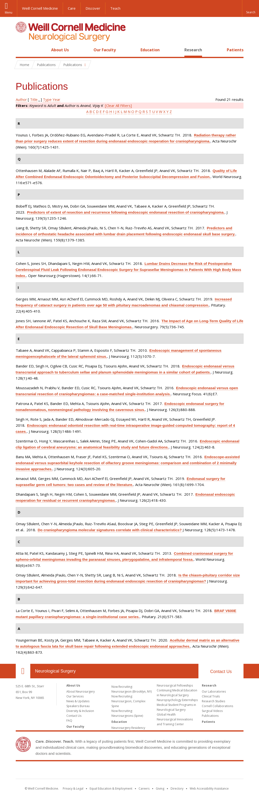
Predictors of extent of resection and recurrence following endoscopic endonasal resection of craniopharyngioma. (126, 212)
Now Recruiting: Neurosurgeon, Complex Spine (128, 701)
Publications (210, 716)
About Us (60, 49)
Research (193, 49)
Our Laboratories (214, 691)
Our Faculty (105, 49)
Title (34, 99)
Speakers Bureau (78, 706)
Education (150, 49)
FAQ (69, 720)
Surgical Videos (212, 711)
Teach (115, 8)
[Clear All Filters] (118, 105)
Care (72, 8)
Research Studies (213, 701)
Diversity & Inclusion (80, 711)
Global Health (166, 714)
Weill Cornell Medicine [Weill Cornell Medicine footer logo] (129, 771)
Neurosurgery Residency (128, 728)
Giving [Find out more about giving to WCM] (160, 788)
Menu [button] (8, 12)
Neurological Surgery (55, 671)
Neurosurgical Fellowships (175, 685)
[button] (250, 8)
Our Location (23, 671)
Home (21, 50)
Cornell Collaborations (217, 706)
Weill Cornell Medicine (40, 8)
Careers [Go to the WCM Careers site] (144, 788)
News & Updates (77, 701)
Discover (93, 8)
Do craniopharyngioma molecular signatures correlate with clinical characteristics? (110, 530)
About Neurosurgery (80, 691)
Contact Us (221, 671)
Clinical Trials (211, 696)
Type (47, 99)
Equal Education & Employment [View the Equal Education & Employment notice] (111, 788)
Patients (235, 49)
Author (21, 99)
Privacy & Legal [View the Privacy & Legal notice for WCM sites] (73, 788)
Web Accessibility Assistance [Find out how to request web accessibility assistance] (209, 788)
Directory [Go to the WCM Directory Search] (177, 788)
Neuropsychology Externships (177, 700)
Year (56, 99)
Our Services (75, 696)
